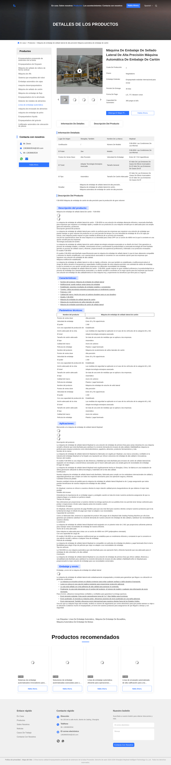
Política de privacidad (12, 760)
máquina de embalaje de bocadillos (110, 619)
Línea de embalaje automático (81, 619)
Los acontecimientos (92, 6)
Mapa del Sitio (27, 760)
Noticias (20, 729)
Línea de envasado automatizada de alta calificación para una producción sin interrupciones (135, 681)
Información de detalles (72, 124)
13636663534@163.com (33, 148)
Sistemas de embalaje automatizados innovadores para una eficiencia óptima (31, 681)
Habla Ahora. (133, 6)
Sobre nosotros (66, 6)
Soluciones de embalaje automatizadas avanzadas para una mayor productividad (67, 681)
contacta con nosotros (123, 745)
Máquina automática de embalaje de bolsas (75, 622)
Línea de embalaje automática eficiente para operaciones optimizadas (100, 681)
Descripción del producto (106, 124)
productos (21, 720)
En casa (54, 6)
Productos (78, 6)
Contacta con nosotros (112, 6)
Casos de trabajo (24, 733)
